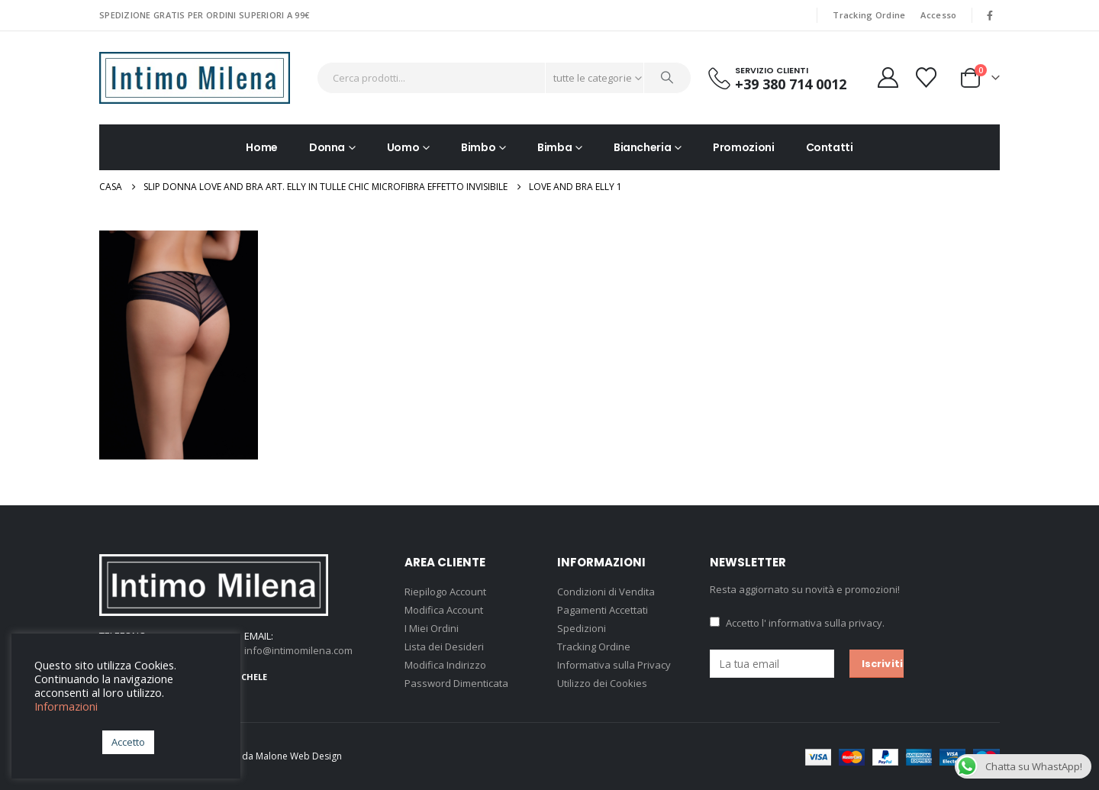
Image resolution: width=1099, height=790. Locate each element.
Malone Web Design (299, 756)
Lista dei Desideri (444, 646)
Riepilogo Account (445, 591)
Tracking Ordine (869, 15)
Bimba (554, 147)
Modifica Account (443, 610)
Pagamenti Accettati (602, 610)
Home (262, 147)
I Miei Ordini (431, 628)
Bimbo (478, 147)
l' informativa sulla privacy (822, 623)
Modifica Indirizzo (445, 665)
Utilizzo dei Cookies (602, 683)
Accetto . (797, 623)
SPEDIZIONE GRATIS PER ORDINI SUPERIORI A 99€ (204, 15)
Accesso (938, 15)
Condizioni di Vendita (606, 591)
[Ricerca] (667, 78)
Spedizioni (581, 628)
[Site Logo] (194, 78)
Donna (327, 147)
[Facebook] (990, 15)
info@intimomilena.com (298, 650)
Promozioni (744, 147)
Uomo (403, 147)
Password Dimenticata (456, 683)
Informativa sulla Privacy (614, 665)
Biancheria (643, 147)
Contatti (829, 147)
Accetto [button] (128, 742)
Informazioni (66, 706)
